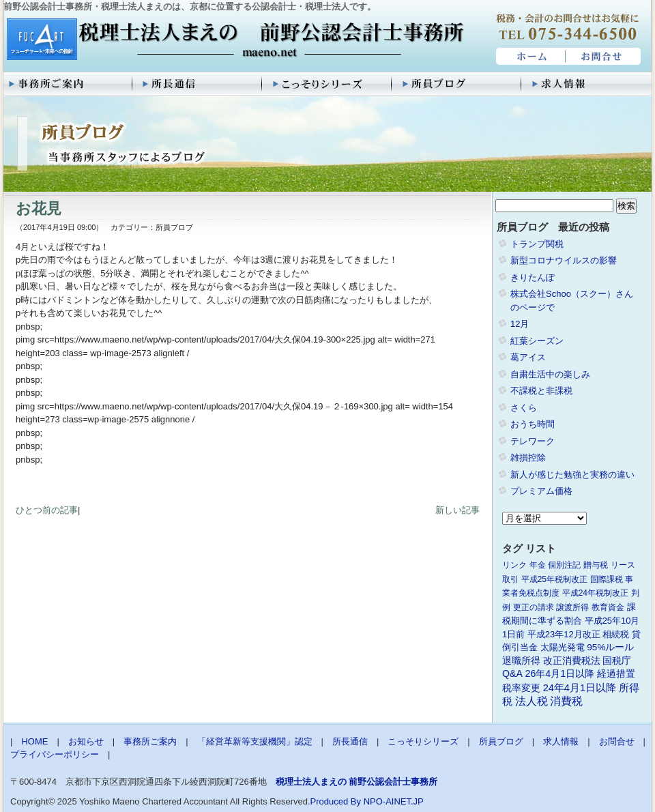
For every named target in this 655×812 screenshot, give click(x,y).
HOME (529, 57)
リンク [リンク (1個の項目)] (514, 565)
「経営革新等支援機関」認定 (254, 741)
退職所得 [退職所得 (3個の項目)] (521, 661)
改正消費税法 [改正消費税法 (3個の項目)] (571, 661)
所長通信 (198, 84)
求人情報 (587, 84)
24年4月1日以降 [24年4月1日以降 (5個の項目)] (579, 687)
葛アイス (528, 357)
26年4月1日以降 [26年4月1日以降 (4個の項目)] (560, 673)
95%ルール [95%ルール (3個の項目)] (610, 647)
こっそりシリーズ (327, 84)
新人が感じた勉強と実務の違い (572, 474)
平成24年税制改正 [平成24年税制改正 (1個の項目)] (595, 593)
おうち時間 (532, 424)
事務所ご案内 (68, 84)
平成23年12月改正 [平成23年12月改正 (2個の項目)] (563, 634)
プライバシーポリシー (54, 754)
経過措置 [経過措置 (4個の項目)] (616, 673)
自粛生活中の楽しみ (550, 374)
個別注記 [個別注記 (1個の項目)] (564, 565)
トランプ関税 (537, 244)
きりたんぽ (532, 277)
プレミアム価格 (541, 491)
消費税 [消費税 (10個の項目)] (566, 701)
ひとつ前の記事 (47, 510)
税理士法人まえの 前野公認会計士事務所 (233, 40)
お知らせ (86, 741)
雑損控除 (528, 457)
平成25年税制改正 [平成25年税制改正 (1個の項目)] (554, 579)
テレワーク (532, 441)
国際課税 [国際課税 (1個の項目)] (606, 579)
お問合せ (603, 57)
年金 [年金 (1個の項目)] (537, 565)
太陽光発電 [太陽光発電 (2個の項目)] (562, 647)
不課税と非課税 (541, 391)
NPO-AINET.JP (394, 801)
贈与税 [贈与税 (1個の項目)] (595, 565)
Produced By (335, 801)
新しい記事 (457, 510)
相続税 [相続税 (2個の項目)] (615, 634)
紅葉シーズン (537, 341)
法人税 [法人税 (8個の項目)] (531, 701)
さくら (523, 408)
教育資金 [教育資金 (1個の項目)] (608, 607)
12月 (519, 324)
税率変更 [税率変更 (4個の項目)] (521, 687)
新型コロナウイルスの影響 (563, 260)
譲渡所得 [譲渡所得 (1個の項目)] (572, 607)
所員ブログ (457, 84)
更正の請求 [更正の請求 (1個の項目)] (533, 607)
